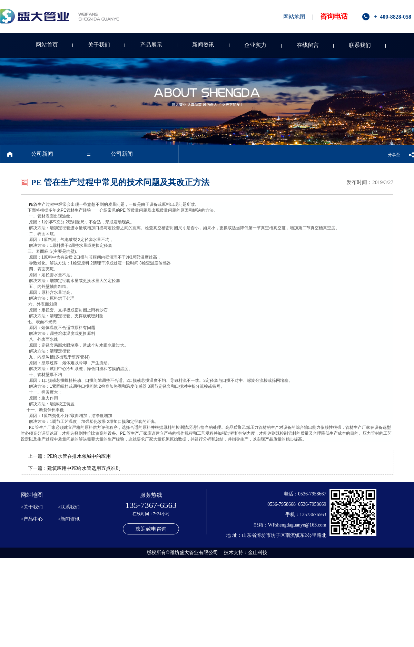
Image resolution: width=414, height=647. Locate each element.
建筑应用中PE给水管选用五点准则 (83, 468)
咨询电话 (334, 16)
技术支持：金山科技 (245, 552)
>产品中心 (32, 519)
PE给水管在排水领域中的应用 (79, 456)
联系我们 (360, 45)
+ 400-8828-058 (392, 17)
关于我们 (99, 45)
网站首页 (47, 45)
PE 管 (34, 427)
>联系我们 (69, 507)
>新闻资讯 (69, 519)
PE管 (33, 204)
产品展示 (151, 45)
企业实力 (255, 45)
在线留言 (308, 45)
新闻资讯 (203, 45)
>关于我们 (32, 507)
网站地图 (294, 17)
